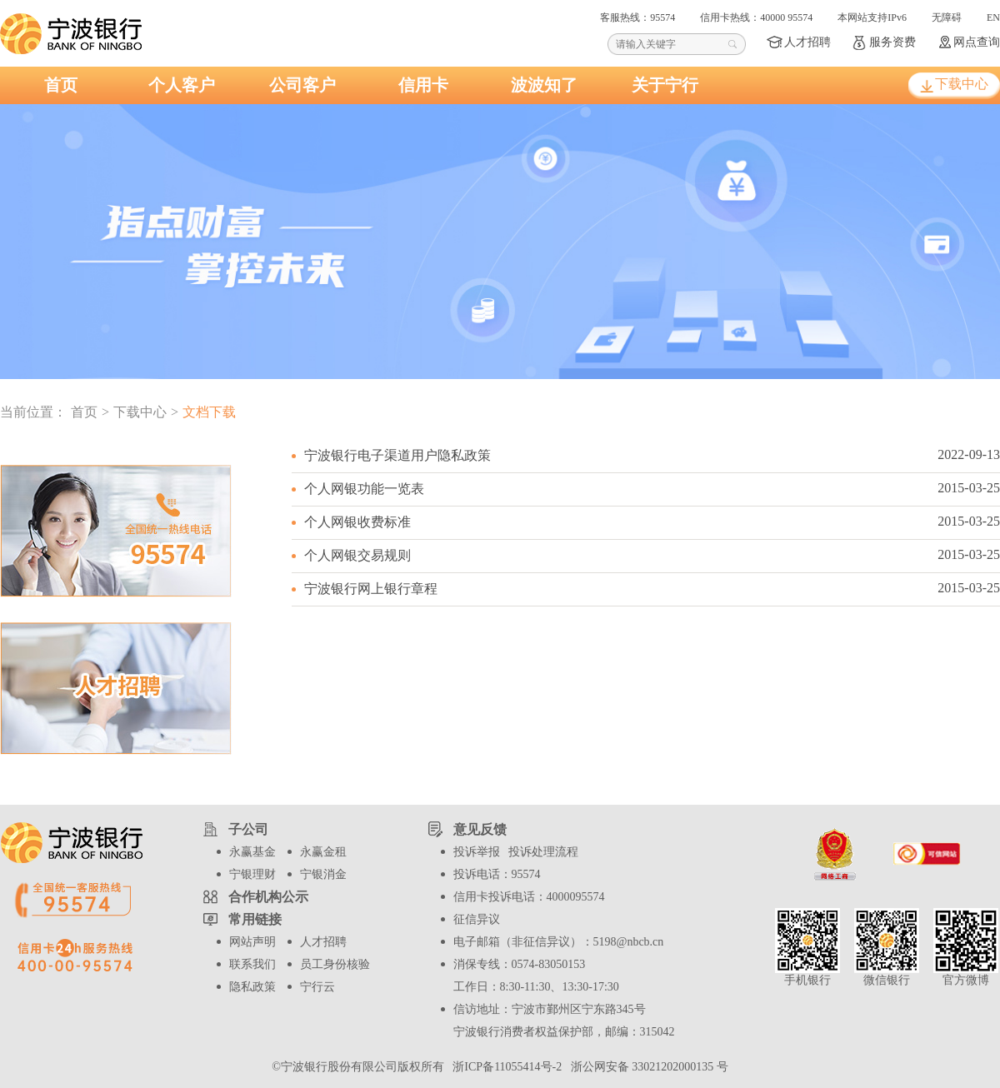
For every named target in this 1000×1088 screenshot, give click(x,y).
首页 (61, 85)
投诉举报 (476, 852)
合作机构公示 (268, 897)
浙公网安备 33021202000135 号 (646, 1067)
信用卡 (423, 85)
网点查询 (976, 42)
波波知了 (544, 85)
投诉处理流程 (543, 852)
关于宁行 (665, 85)
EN (993, 17)
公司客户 (302, 85)
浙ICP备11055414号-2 (505, 1067)
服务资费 (892, 42)
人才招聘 (807, 42)
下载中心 (961, 84)
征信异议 (476, 919)
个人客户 (181, 85)
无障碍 (947, 17)
